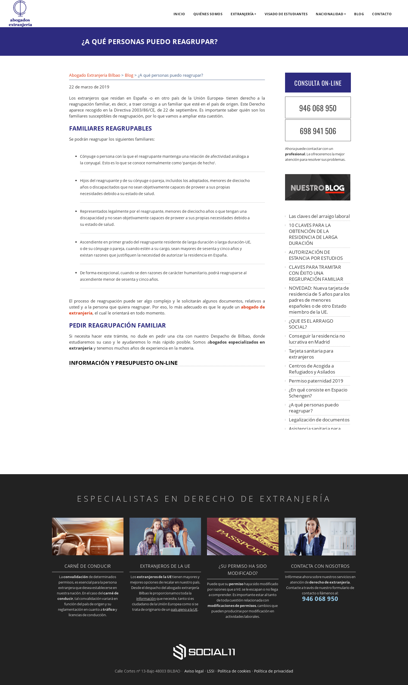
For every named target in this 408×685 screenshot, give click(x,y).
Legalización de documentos (319, 419)
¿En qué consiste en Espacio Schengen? (318, 393)
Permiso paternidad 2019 (316, 381)
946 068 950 (317, 107)
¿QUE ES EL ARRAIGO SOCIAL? (311, 324)
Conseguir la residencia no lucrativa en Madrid (317, 339)
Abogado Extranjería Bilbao (94, 75)
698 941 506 (318, 130)
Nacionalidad (329, 14)
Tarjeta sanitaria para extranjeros (311, 354)
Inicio (179, 14)
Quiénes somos (208, 14)
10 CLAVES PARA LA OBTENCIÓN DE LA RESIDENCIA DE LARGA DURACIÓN (313, 234)
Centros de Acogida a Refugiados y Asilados (312, 369)
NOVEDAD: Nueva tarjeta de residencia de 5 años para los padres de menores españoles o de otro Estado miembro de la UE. (319, 300)
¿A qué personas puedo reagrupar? (314, 408)
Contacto (382, 14)
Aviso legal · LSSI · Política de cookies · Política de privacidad (238, 671)
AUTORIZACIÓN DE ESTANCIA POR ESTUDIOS (316, 255)
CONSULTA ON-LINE (318, 83)
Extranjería (242, 14)
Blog (359, 14)
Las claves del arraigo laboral (319, 216)
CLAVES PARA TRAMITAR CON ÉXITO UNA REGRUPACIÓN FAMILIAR (316, 273)
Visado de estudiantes (286, 14)
